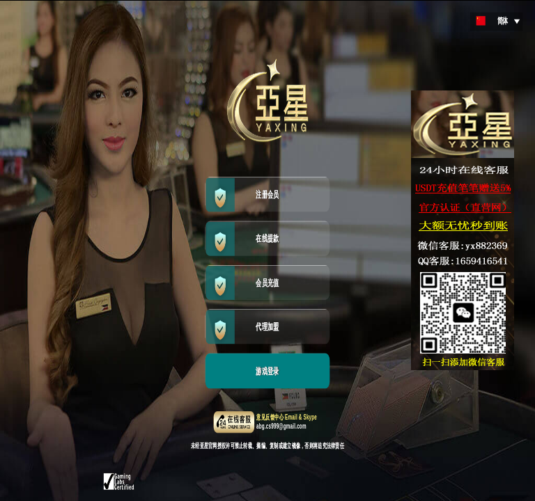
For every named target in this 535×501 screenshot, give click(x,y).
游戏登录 (267, 371)
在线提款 (267, 238)
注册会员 (267, 194)
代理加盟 (267, 326)
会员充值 (267, 283)
